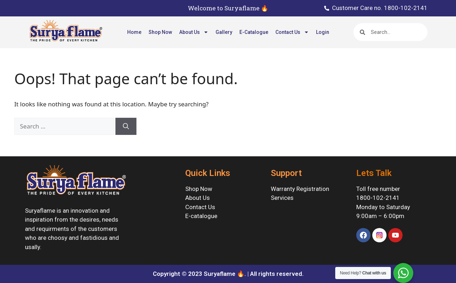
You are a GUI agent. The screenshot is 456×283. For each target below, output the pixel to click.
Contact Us (292, 32)
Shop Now (160, 32)
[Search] (125, 126)
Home (134, 32)
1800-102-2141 (378, 197)
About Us (193, 32)
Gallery (224, 32)
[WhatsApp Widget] (403, 273)
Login (322, 32)
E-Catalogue (253, 32)
